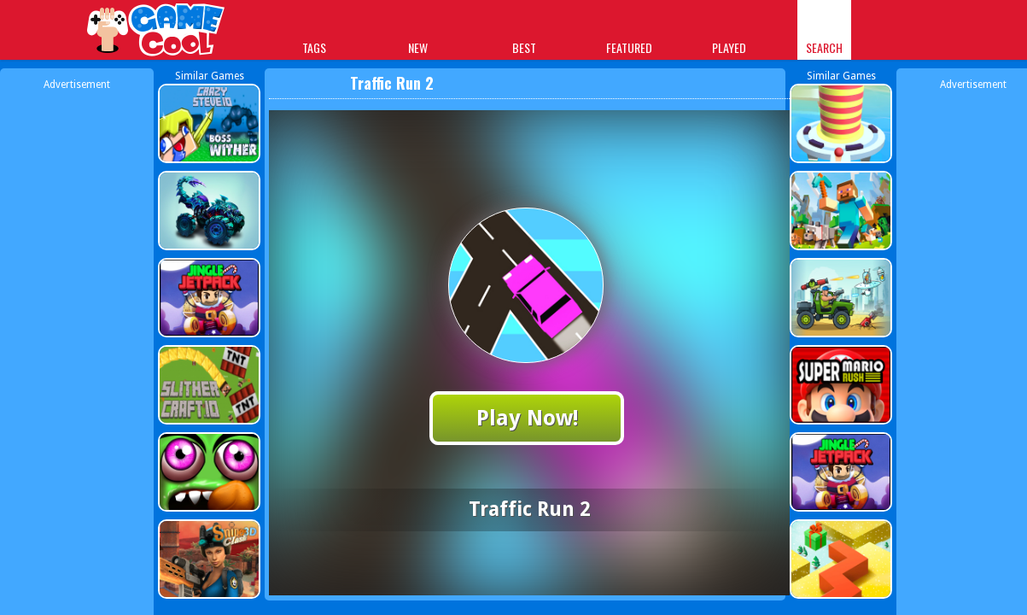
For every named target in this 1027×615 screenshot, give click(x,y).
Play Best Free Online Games (156, 32)
